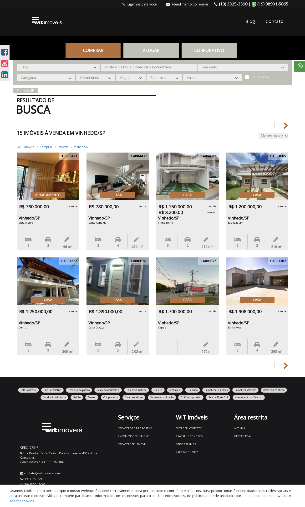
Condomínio (259, 77)
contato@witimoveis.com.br (44, 473)
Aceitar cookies (22, 500)
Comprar (93, 50)
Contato (275, 21)
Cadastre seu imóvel (132, 444)
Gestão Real (242, 436)
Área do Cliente (187, 452)
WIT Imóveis (26, 147)
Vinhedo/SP (81, 147)
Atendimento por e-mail (187, 4)
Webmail (240, 428)
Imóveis (63, 147)
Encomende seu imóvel (134, 436)
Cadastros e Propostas (135, 428)
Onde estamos (186, 444)
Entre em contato (189, 428)
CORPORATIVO (209, 50)
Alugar (151, 50)
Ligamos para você (139, 4)
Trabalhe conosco (189, 436)
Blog (250, 21)
